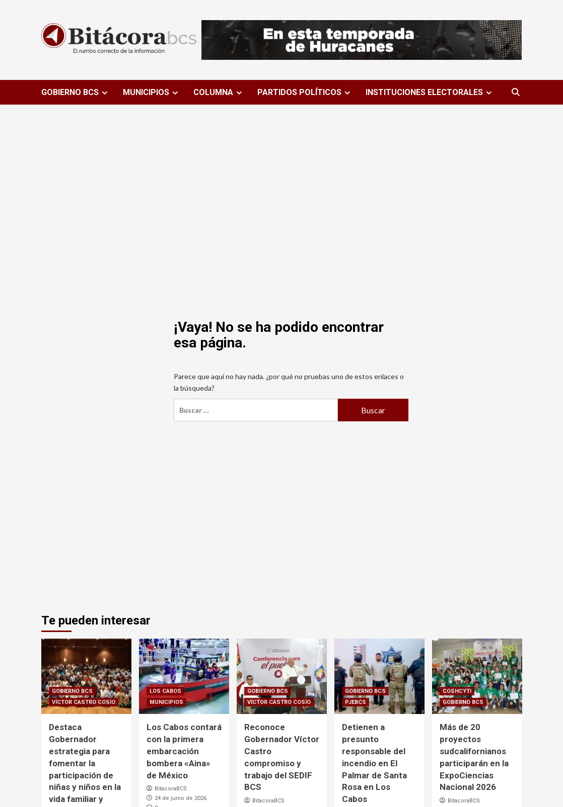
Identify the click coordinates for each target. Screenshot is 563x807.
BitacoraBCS (171, 788)
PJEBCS (355, 702)
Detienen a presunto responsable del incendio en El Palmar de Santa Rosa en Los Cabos (374, 763)
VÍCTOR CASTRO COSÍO (83, 702)
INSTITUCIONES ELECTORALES (430, 92)
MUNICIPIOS (152, 92)
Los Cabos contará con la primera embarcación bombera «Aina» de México (184, 751)
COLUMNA (219, 92)
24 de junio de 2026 (180, 798)
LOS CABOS (165, 691)
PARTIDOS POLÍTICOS (305, 92)
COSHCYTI (457, 691)
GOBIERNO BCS (75, 92)
